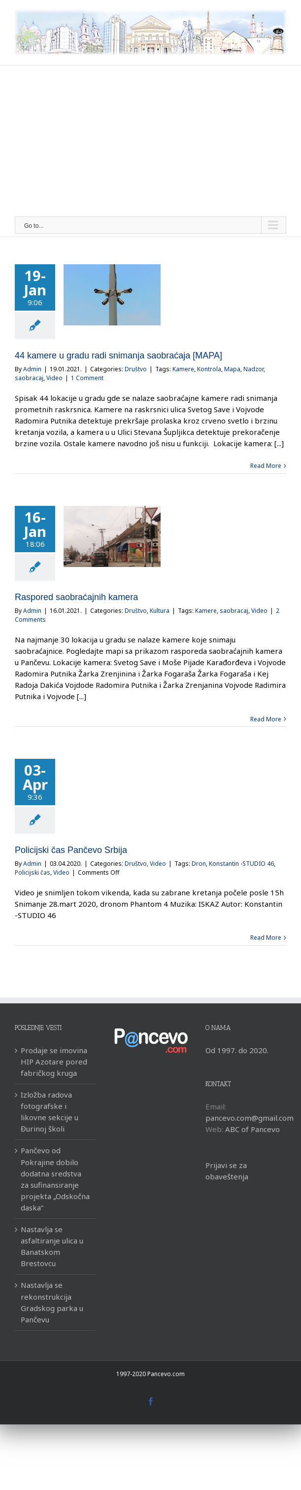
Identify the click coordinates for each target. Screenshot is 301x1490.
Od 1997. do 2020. (236, 1050)
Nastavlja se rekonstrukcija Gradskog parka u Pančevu (52, 1302)
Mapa (232, 369)
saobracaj (29, 378)
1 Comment (87, 378)
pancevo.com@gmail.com (249, 1118)
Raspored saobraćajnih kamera (76, 597)
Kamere (183, 369)
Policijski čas (32, 872)
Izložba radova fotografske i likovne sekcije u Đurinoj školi (49, 1112)
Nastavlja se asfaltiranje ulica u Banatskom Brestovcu (52, 1246)
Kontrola (209, 369)
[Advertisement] (150, 142)
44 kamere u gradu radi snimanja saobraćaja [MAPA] (118, 355)
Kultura (159, 610)
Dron (199, 863)
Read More (265, 465)
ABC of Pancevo (252, 1129)
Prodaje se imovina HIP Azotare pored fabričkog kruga (54, 1061)
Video (54, 378)
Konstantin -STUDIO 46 (241, 863)
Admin (32, 369)
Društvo (136, 369)
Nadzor (253, 369)
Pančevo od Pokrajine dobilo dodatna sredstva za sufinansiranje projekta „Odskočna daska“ (55, 1178)
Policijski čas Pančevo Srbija (71, 850)
